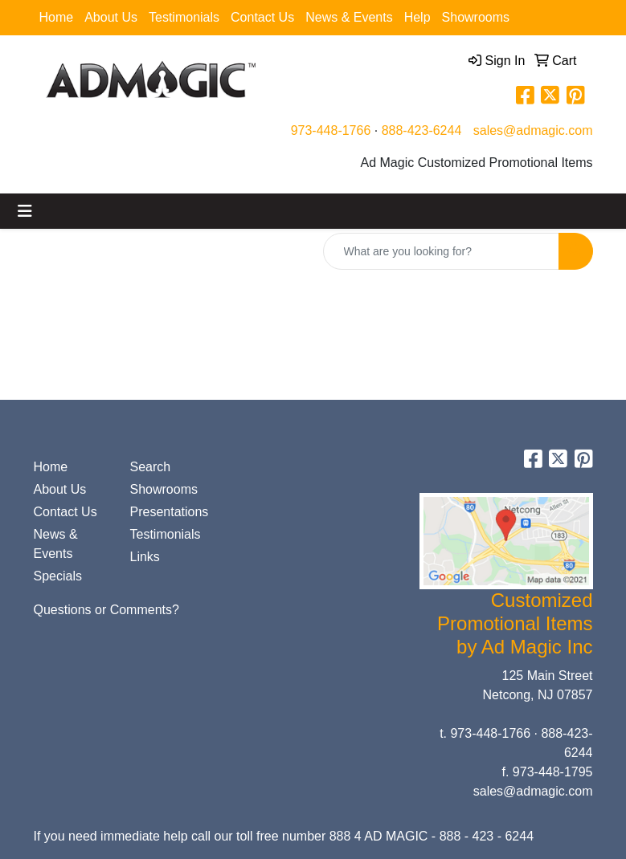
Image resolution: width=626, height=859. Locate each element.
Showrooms (475, 17)
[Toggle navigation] (25, 211)
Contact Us (262, 17)
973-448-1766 (331, 130)
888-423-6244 (422, 130)
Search (150, 467)
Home (56, 17)
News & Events (348, 17)
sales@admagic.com (533, 130)
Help (417, 17)
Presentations (168, 512)
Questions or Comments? (106, 610)
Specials (58, 576)
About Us (110, 17)
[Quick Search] (441, 251)
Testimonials (184, 17)
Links (145, 557)
